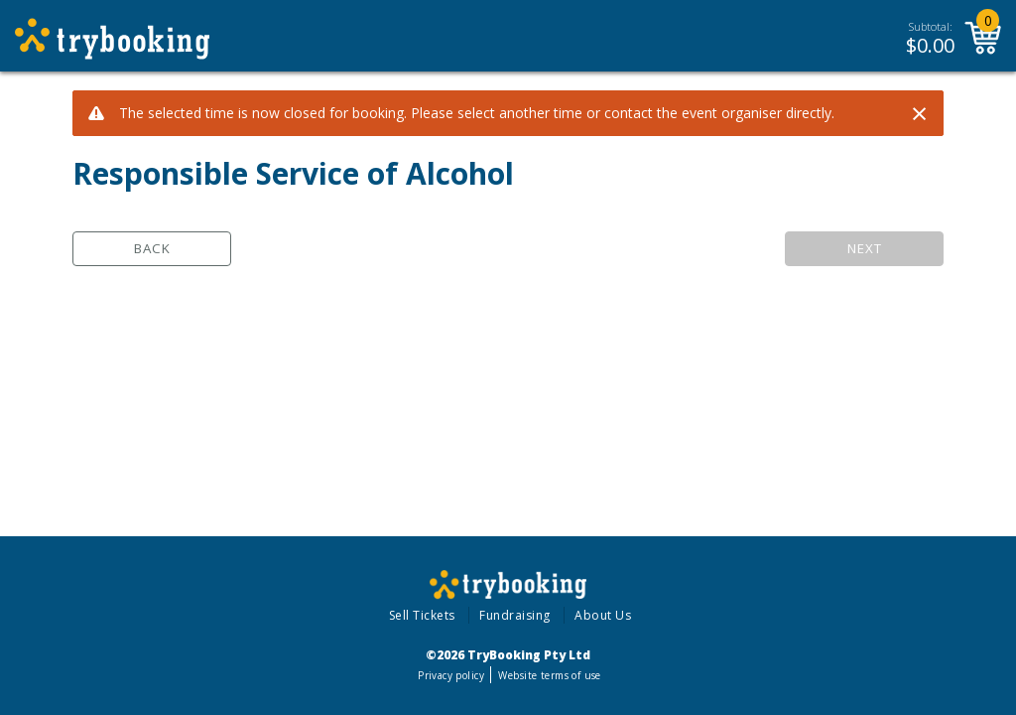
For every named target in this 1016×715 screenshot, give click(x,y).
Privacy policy (451, 675)
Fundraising (515, 615)
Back (152, 248)
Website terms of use (549, 675)
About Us (602, 615)
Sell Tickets (422, 615)
